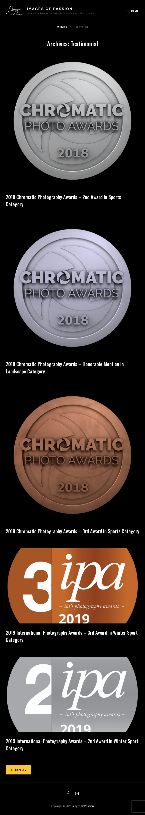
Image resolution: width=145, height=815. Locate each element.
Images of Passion (50, 9)
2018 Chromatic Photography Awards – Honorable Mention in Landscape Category (65, 374)
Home (62, 26)
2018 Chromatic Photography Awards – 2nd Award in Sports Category (63, 200)
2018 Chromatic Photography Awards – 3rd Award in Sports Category (72, 538)
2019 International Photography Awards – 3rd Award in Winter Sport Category (72, 643)
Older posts (18, 770)
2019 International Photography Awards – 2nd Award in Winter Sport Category (72, 751)
